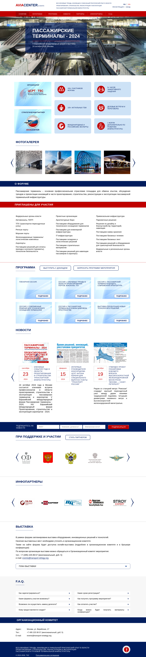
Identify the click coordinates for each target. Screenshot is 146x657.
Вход (128, 7)
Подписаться (119, 427)
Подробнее (43, 296)
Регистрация (118, 7)
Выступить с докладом (55, 268)
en (129, 4)
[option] (73, 52)
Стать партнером (78, 437)
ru (124, 4)
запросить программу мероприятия (96, 268)
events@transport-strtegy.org (35, 558)
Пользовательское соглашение (47, 655)
